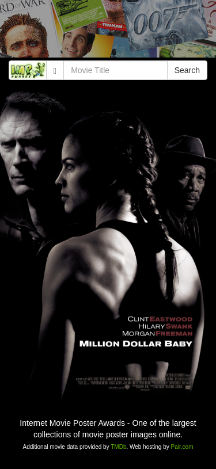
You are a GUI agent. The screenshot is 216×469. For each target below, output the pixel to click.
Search (187, 70)
